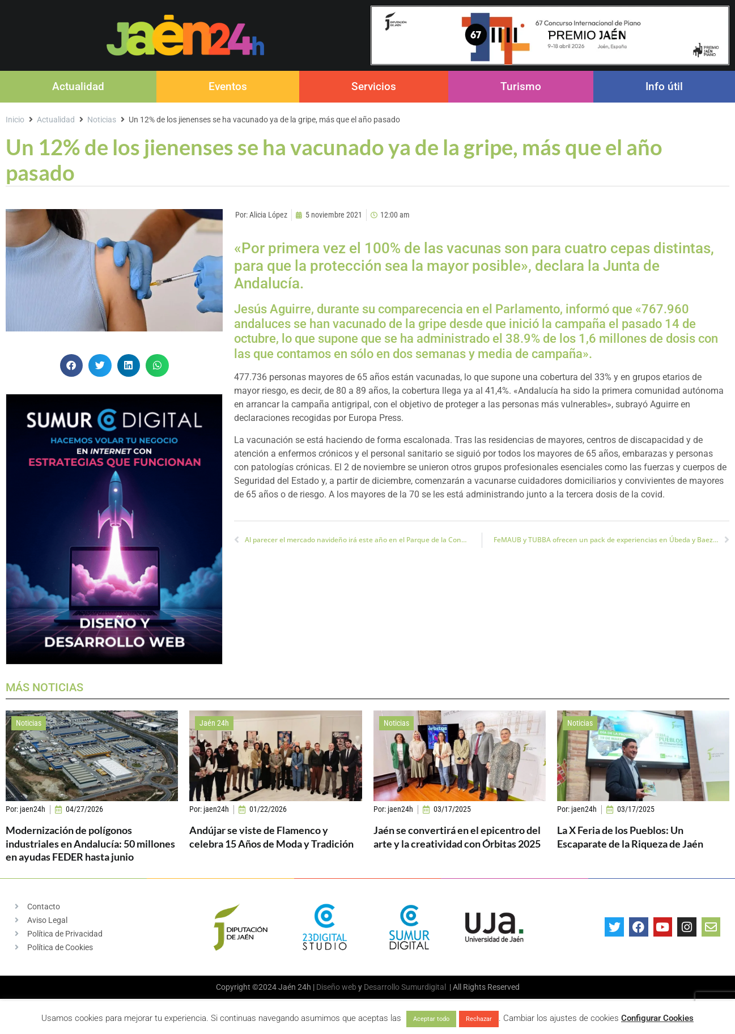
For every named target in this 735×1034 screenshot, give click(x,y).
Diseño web (336, 987)
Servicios (373, 86)
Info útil (664, 86)
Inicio (15, 119)
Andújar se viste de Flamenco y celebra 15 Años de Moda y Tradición (271, 836)
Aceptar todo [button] (431, 1019)
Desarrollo (382, 987)
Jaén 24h (214, 722)
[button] (71, 365)
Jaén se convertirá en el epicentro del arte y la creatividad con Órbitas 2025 (457, 836)
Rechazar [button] (479, 1019)
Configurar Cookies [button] (657, 1018)
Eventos (228, 86)
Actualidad (78, 86)
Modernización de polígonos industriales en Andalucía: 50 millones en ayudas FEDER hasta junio (90, 843)
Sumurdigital (423, 987)
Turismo (520, 86)
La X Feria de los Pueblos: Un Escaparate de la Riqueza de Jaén (630, 836)
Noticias (101, 119)
